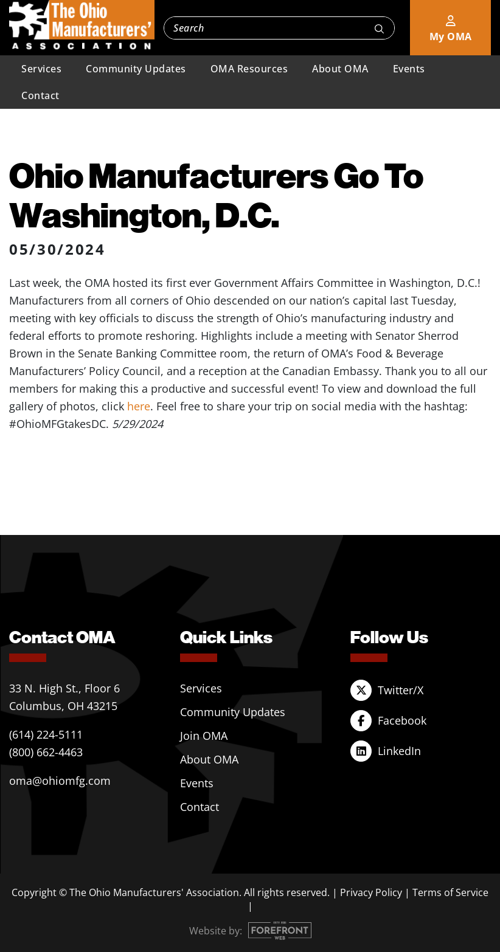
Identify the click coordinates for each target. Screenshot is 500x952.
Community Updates (136, 68)
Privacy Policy (371, 892)
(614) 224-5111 (46, 734)
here (138, 406)
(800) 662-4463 (46, 752)
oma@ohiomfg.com (60, 780)
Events (409, 68)
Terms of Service (450, 892)
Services (41, 68)
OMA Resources (249, 68)
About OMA (340, 68)
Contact (40, 95)
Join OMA (203, 735)
